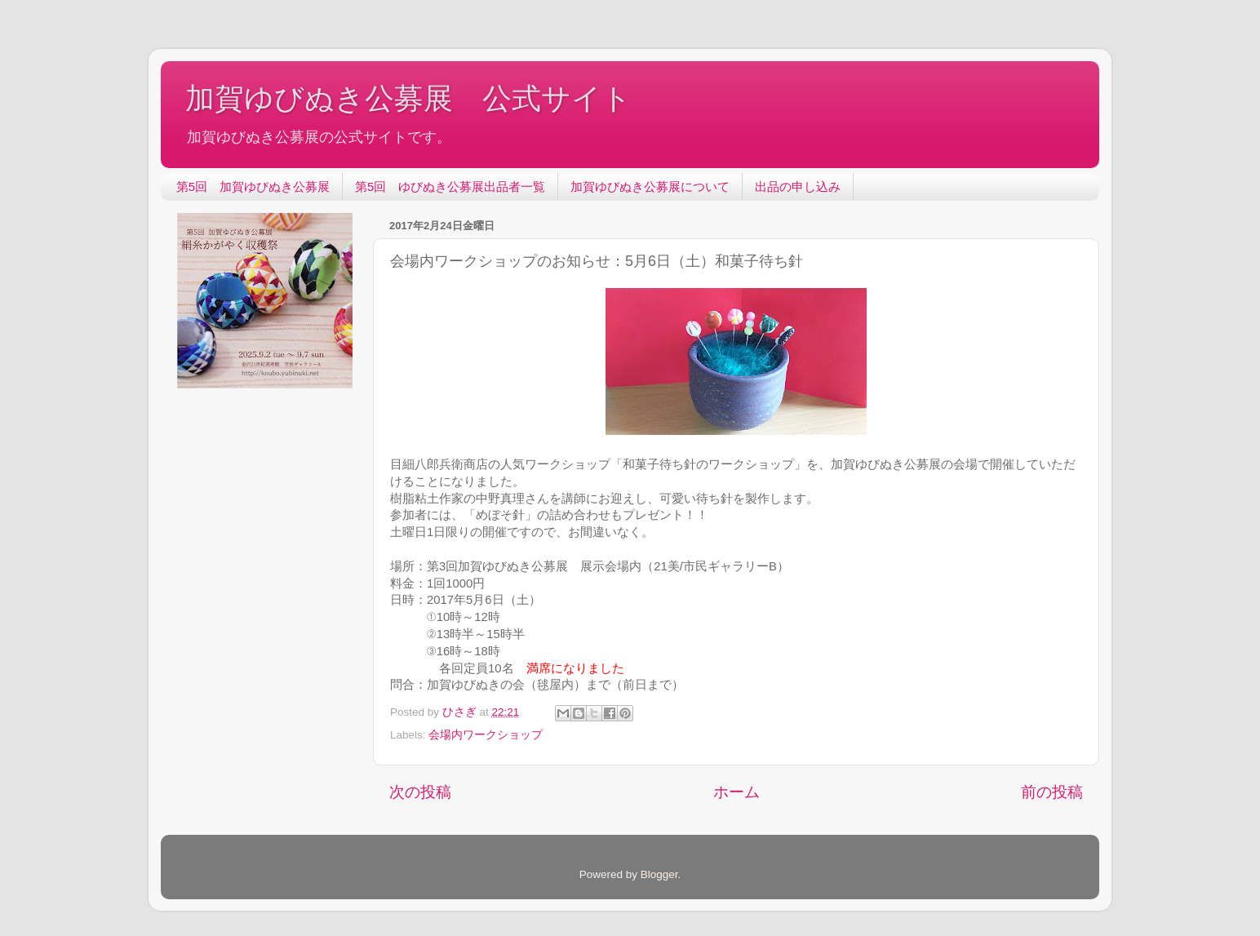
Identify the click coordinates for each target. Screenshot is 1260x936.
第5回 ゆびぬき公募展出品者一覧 (450, 186)
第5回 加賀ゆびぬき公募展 (253, 186)
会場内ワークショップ (485, 735)
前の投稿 (1052, 792)
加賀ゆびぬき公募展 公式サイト (408, 98)
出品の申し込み (798, 186)
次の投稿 (420, 792)
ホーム (736, 792)
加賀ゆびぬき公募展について (650, 186)
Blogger (659, 874)
